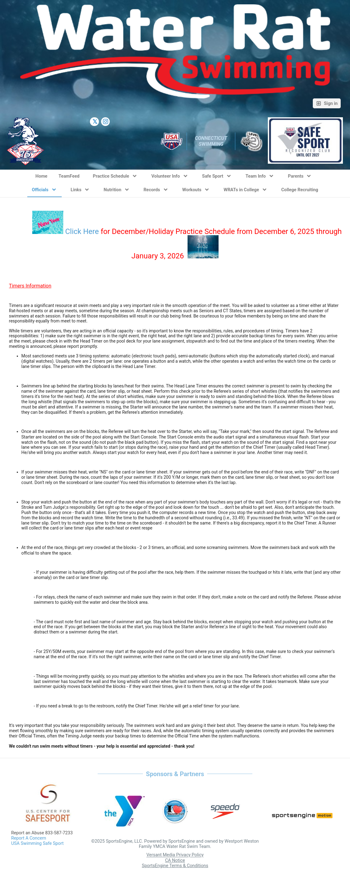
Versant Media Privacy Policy (175, 855)
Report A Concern (28, 838)
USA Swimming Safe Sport (37, 843)
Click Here (82, 231)
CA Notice (175, 860)
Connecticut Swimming (211, 141)
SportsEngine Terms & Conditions (175, 865)
